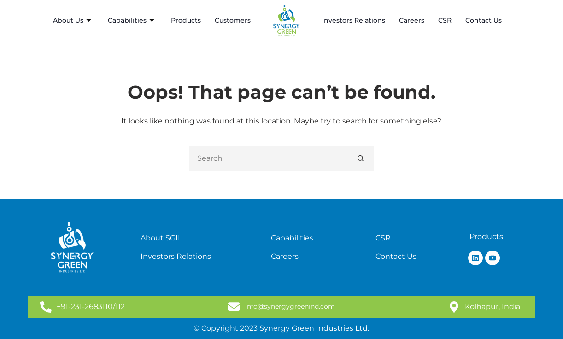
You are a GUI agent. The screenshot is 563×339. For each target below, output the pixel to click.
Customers (233, 20)
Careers (411, 20)
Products (186, 20)
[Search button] (361, 158)
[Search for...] (268, 158)
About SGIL (161, 238)
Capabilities (131, 20)
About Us (72, 20)
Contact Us (483, 20)
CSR (445, 20)
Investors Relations (353, 20)
